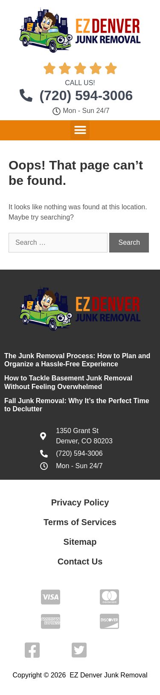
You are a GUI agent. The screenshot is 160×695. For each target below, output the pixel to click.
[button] (80, 130)
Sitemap (80, 541)
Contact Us (80, 561)
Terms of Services (80, 522)
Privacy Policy (80, 502)
